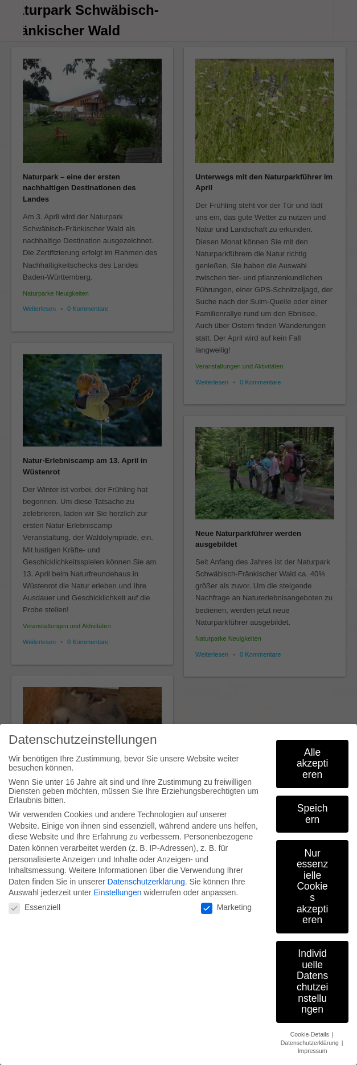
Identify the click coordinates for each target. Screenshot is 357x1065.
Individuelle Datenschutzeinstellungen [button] (312, 975)
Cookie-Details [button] (310, 1028)
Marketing (226, 901)
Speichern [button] (312, 808)
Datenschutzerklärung (146, 875)
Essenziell (34, 901)
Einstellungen (117, 886)
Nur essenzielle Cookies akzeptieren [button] (312, 881)
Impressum (312, 1045)
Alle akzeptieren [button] (312, 758)
